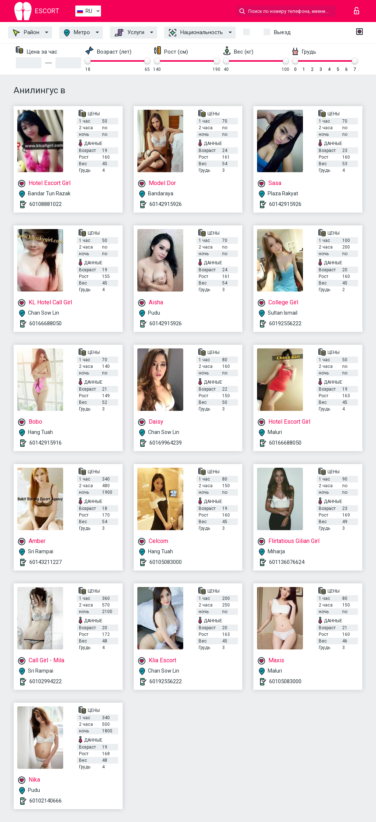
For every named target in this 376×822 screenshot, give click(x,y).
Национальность (196, 32)
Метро (77, 33)
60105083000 (165, 562)
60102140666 (45, 800)
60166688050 (45, 323)
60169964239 (165, 442)
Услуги (129, 32)
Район (26, 32)
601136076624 (286, 562)
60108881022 (45, 204)
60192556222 (285, 323)
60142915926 (165, 204)
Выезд (282, 32)
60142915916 (45, 442)
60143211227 (45, 562)
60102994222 (45, 681)
